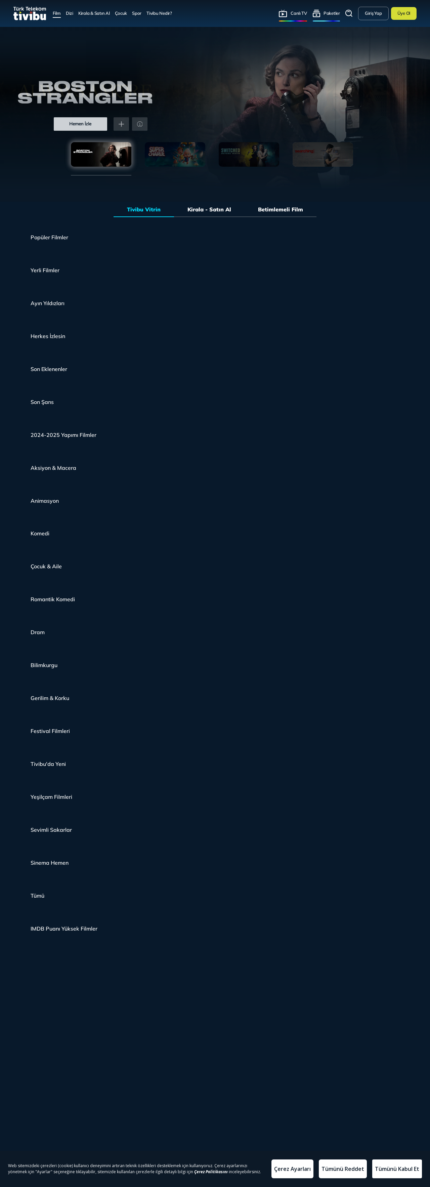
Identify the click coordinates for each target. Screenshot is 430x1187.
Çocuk (121, 13)
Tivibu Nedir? (159, 13)
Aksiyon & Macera (53, 467)
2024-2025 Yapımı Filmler (63, 435)
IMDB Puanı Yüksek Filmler (64, 928)
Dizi (69, 13)
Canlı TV (299, 13)
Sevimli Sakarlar (51, 829)
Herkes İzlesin (48, 336)
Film (57, 13)
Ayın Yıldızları (47, 303)
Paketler (332, 13)
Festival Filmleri (50, 731)
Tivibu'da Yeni (48, 764)
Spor (136, 13)
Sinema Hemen (50, 862)
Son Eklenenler (49, 369)
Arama (349, 13)
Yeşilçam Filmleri (51, 796)
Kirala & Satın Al (94, 13)
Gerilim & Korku (50, 698)
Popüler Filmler (49, 237)
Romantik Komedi (53, 599)
